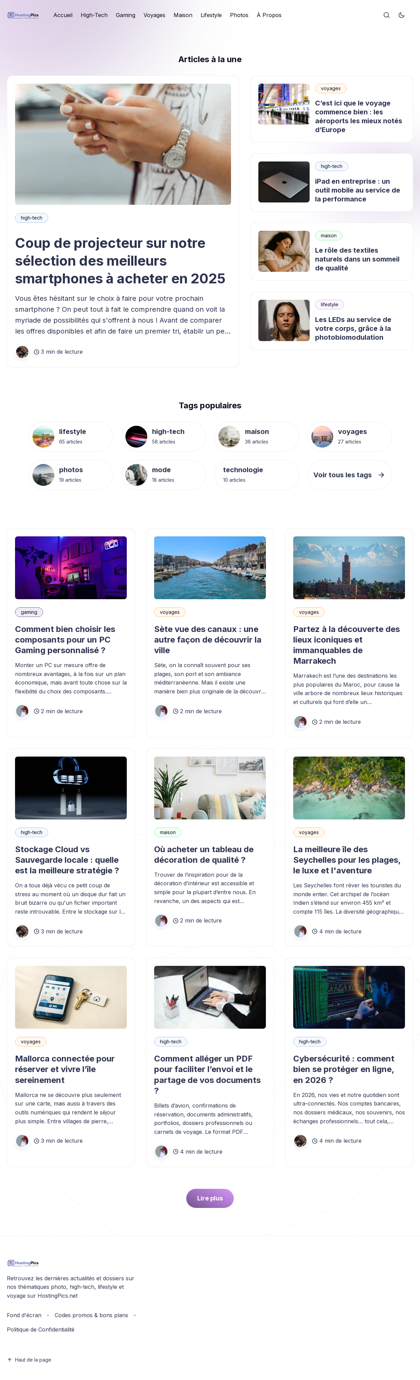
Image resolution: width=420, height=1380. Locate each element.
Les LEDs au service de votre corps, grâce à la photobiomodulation (353, 328)
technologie (243, 470)
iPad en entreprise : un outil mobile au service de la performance (357, 190)
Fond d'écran (24, 1315)
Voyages (154, 15)
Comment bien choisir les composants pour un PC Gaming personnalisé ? (65, 639)
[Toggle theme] (401, 15)
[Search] (386, 15)
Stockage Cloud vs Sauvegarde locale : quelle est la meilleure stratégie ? (67, 859)
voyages (331, 88)
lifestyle (329, 304)
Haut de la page (29, 1360)
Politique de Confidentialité (40, 1329)
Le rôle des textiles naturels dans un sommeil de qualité (357, 259)
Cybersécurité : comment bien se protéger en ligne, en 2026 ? (343, 1069)
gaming (29, 612)
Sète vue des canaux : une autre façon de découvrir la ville (207, 639)
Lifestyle (211, 15)
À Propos (269, 15)
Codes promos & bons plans (91, 1315)
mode (161, 470)
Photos (239, 15)
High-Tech (94, 15)
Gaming (125, 15)
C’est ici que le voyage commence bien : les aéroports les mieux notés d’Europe (358, 116)
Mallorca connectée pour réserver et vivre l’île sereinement (65, 1069)
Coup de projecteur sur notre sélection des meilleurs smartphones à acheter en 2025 (120, 261)
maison (329, 235)
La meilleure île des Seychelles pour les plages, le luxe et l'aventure (347, 859)
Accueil (62, 15)
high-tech (31, 218)
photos (71, 470)
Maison (183, 15)
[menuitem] (62, 15)
